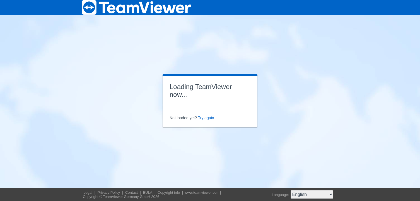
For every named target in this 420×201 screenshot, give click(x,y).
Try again (206, 118)
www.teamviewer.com (202, 192)
